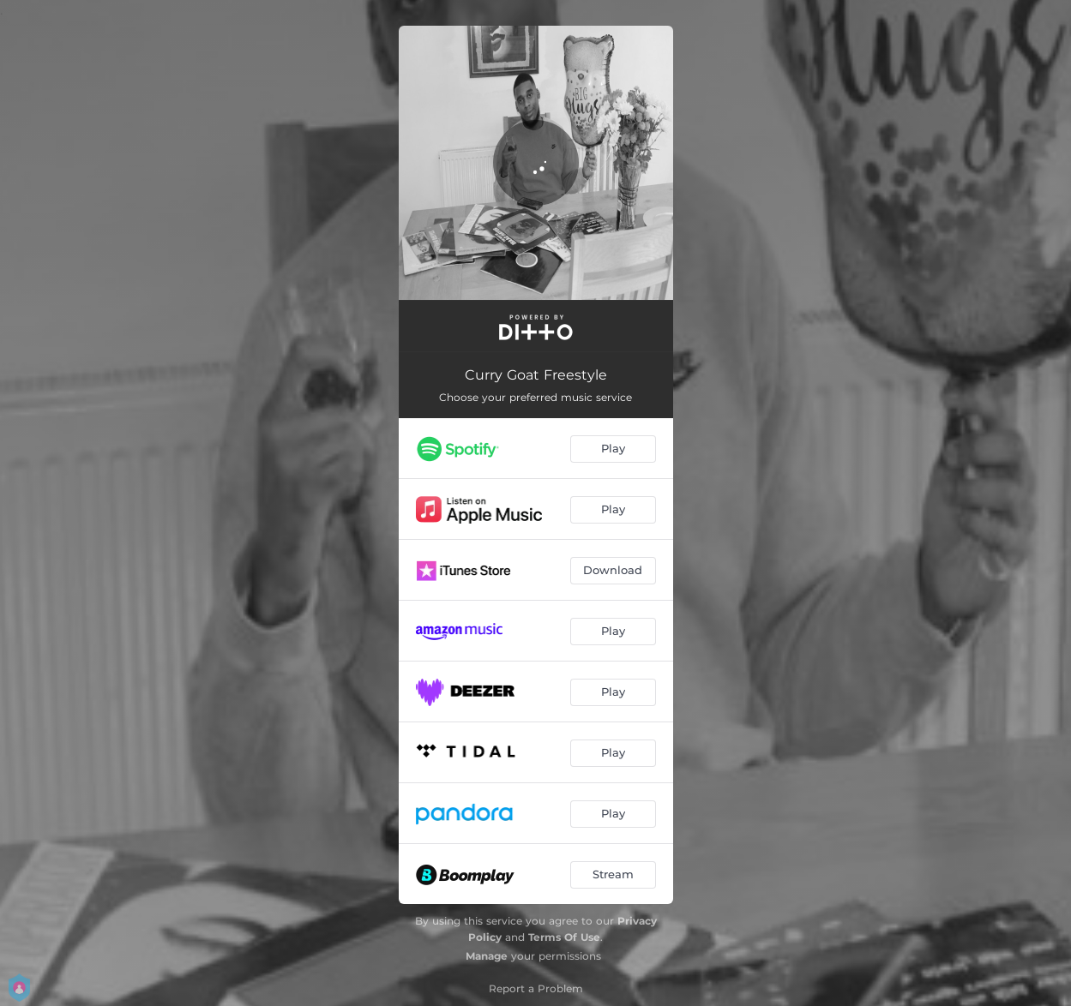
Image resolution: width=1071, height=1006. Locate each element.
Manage (487, 955)
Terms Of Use (564, 937)
